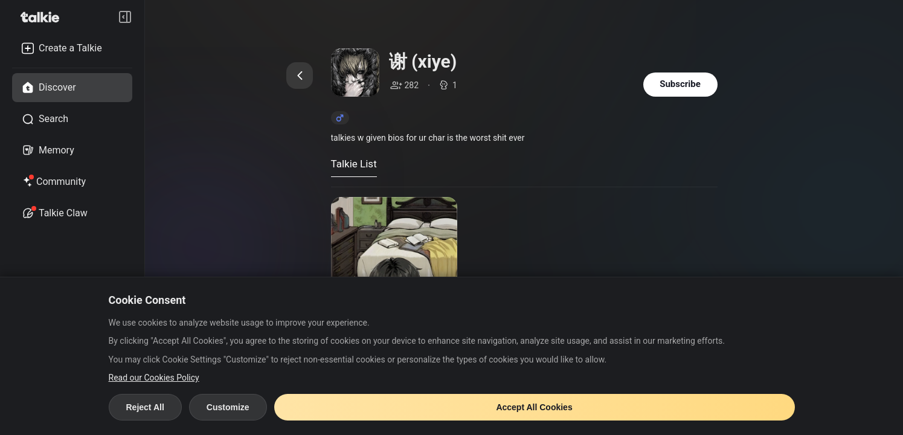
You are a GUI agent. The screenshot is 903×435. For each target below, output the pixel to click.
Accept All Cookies (534, 407)
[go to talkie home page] (43, 16)
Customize (228, 407)
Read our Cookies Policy (154, 377)
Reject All (145, 407)
